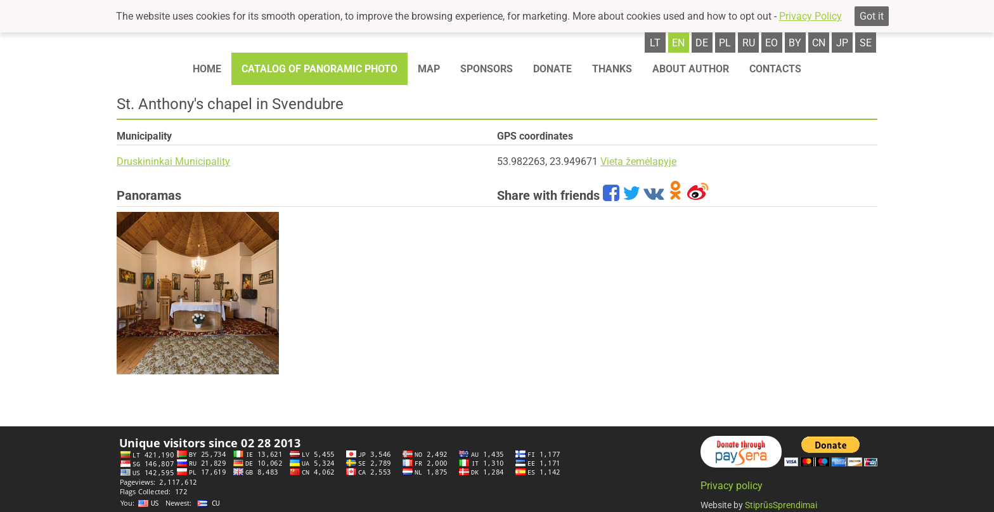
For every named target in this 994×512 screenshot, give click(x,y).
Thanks (612, 69)
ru (748, 43)
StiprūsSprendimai (781, 505)
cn (818, 43)
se (866, 43)
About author (690, 69)
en (678, 43)
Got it (872, 16)
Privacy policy (731, 486)
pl (725, 43)
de (701, 43)
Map (429, 69)
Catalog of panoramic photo (319, 69)
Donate (552, 69)
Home (207, 69)
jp (842, 43)
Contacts (775, 69)
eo (771, 43)
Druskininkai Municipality (173, 161)
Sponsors (486, 69)
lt (655, 43)
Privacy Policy (810, 16)
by (795, 43)
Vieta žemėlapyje (638, 161)
